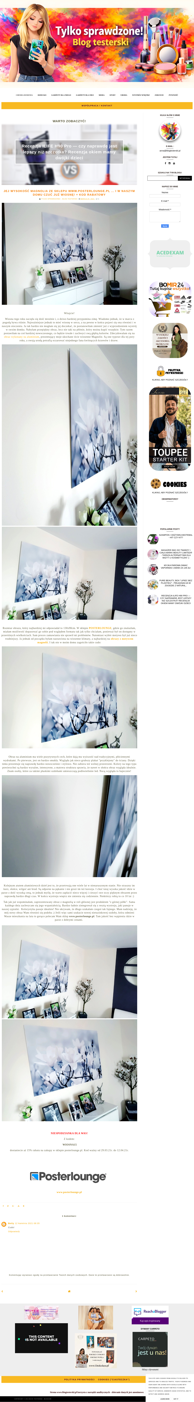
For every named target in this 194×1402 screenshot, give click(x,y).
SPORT (113, 95)
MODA (102, 95)
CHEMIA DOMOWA (24, 95)
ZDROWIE (159, 95)
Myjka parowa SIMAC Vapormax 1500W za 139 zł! (176, 566)
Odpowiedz (14, 1231)
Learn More (165, 1399)
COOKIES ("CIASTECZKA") (114, 1379)
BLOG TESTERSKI (36, 1399)
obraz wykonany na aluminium (21, 336)
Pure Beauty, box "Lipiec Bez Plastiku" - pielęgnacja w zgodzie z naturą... (175, 583)
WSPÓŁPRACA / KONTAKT (97, 105)
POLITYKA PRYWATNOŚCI (79, 1379)
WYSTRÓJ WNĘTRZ (141, 95)
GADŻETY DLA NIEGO (61, 95)
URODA (123, 95)
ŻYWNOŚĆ (173, 95)
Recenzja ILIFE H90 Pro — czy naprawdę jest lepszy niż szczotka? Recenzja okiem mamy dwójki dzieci (69, 152)
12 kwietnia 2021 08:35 (27, 1223)
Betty (11, 1223)
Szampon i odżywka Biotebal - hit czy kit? (176, 536)
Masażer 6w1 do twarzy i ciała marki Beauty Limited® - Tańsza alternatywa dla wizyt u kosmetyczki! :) (175, 554)
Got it (176, 1399)
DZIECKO (42, 95)
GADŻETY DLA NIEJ (85, 95)
